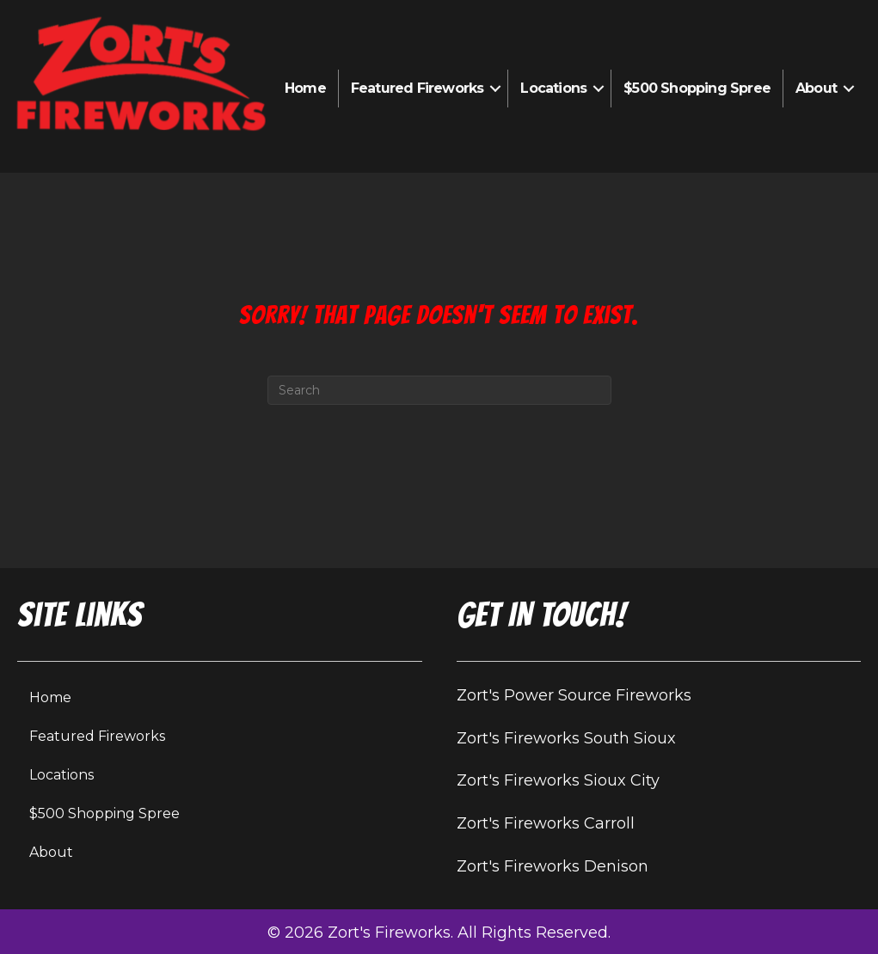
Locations (553, 88)
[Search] (439, 390)
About (816, 88)
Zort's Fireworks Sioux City (558, 780)
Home (305, 88)
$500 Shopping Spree (697, 88)
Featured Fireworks (417, 88)
